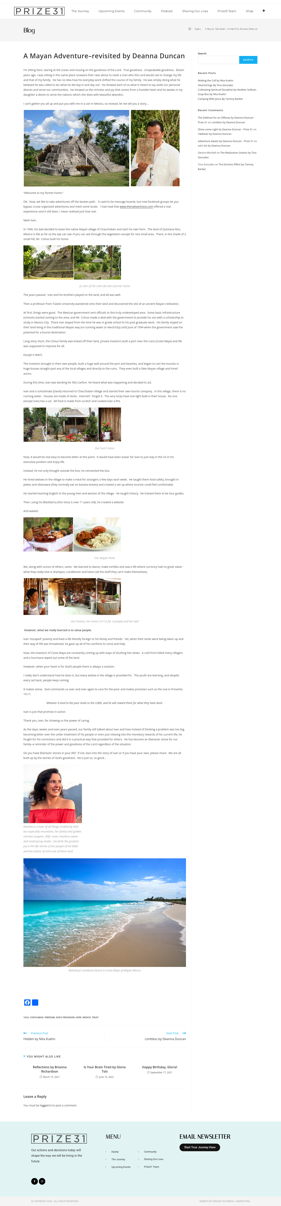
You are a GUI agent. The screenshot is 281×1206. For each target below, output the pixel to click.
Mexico (87, 1017)
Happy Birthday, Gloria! (159, 1067)
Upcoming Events (111, 11)
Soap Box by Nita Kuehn (212, 94)
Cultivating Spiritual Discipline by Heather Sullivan (227, 89)
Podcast (167, 11)
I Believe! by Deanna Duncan (214, 133)
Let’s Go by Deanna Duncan (214, 145)
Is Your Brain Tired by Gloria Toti (105, 1069)
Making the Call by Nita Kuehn (215, 80)
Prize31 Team (227, 11)
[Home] (190, 28)
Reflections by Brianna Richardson (50, 1069)
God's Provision (65, 1017)
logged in (46, 1105)
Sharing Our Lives (195, 11)
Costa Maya (36, 1017)
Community (142, 11)
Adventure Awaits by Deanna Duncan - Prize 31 (225, 141)
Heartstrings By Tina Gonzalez (215, 85)
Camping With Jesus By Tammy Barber (220, 98)
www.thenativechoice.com (136, 206)
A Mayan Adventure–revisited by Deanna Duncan (231, 28)
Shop (249, 11)
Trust (95, 1017)
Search (202, 53)
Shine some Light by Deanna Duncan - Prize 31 (225, 129)
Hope (79, 1017)
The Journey (80, 11)
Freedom (49, 1017)
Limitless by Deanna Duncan (228, 122)
